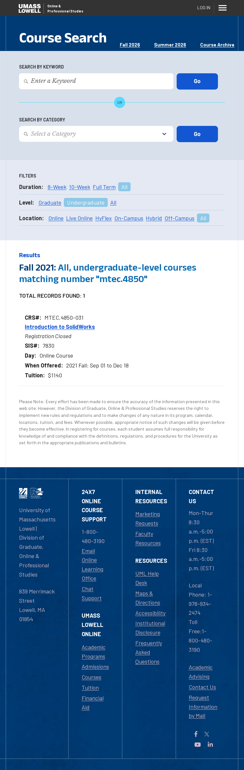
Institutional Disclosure (150, 628)
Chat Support (92, 593)
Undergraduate (86, 202)
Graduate (49, 202)
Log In (203, 7)
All (124, 186)
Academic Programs (93, 651)
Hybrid (154, 218)
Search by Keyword (41, 66)
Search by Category (42, 119)
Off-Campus (179, 218)
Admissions (95, 666)
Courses (91, 676)
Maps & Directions (147, 598)
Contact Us (202, 686)
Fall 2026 (130, 44)
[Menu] (222, 8)
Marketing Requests (147, 518)
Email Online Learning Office (92, 564)
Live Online (79, 218)
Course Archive (217, 44)
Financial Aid (93, 702)
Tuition (90, 687)
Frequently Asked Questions (148, 652)
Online (56, 218)
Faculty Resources (148, 538)
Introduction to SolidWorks (60, 326)
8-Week (57, 186)
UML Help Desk (147, 578)
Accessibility (150, 612)
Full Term (104, 186)
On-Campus (128, 218)
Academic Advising (201, 672)
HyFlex (103, 218)
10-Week (79, 186)
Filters (27, 175)
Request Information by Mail (203, 706)
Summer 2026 (170, 44)
